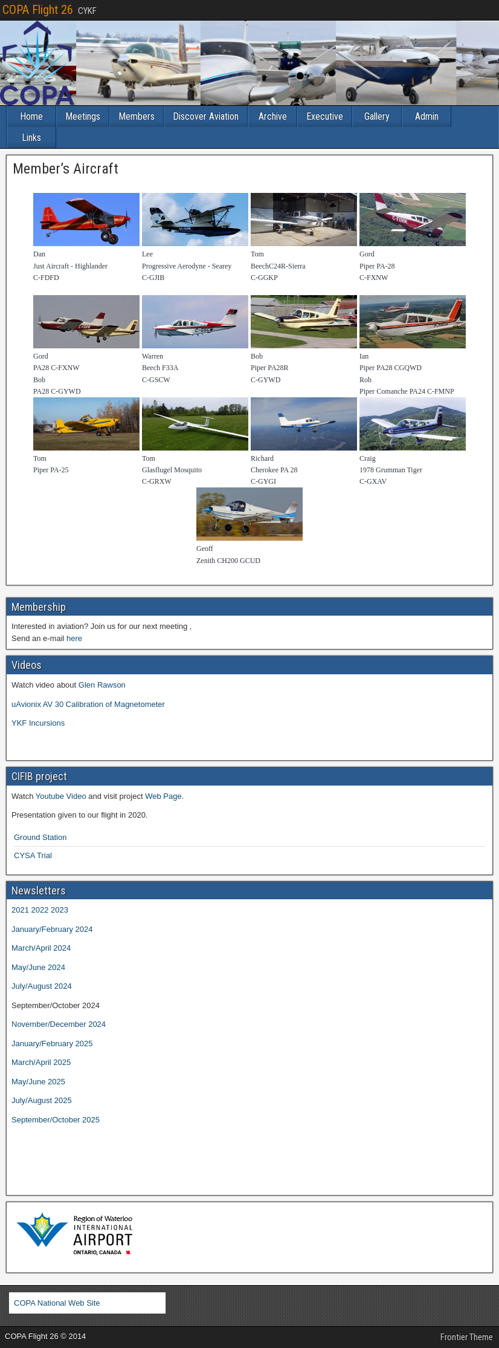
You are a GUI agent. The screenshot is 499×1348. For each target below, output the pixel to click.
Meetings (82, 116)
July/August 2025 (41, 1100)
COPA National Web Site (57, 1302)
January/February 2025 (51, 1043)
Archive (273, 116)
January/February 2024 (51, 929)
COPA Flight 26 (37, 9)
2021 (20, 909)
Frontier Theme (466, 1337)
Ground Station (40, 837)
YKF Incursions (38, 723)
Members (136, 116)
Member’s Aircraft (65, 168)
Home (31, 116)
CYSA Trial (33, 855)
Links (31, 137)
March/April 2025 (41, 1062)
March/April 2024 (41, 947)
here (74, 638)
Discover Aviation (206, 116)
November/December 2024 (58, 1024)
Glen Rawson (102, 684)
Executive (324, 116)
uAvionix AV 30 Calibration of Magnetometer (88, 704)
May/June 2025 (38, 1081)
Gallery (377, 116)
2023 (59, 909)
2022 (40, 909)
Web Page (163, 796)
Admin (427, 116)
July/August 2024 (41, 986)
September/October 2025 (55, 1119)
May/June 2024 (38, 967)
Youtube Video (61, 796)
